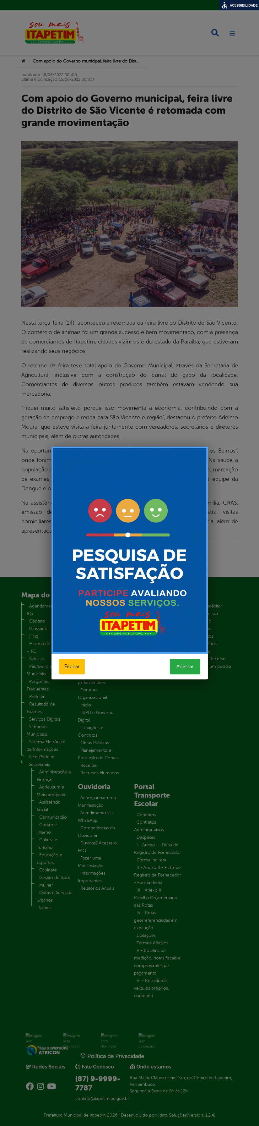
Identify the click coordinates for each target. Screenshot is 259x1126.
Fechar (71, 666)
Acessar (185, 666)
